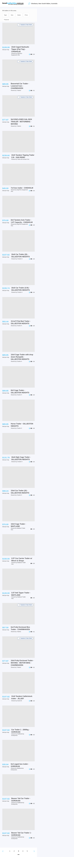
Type (5, 15)
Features (6, 19)
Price (26, 15)
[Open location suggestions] (29, 3)
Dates (19, 15)
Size (12, 15)
